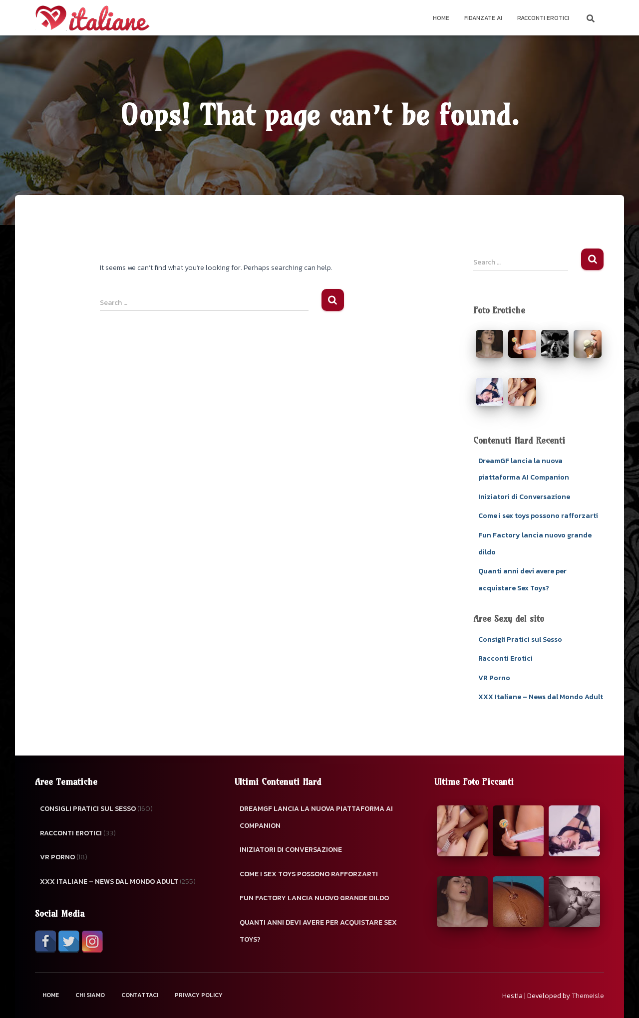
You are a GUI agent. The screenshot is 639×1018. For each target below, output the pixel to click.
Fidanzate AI (483, 17)
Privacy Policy (199, 995)
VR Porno (494, 678)
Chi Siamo (90, 995)
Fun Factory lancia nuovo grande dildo (314, 898)
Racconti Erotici (543, 17)
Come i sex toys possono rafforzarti (538, 515)
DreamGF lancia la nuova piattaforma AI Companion (316, 817)
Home (441, 17)
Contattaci (139, 995)
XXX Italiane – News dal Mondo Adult (540, 697)
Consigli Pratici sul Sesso (520, 639)
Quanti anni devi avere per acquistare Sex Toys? (318, 931)
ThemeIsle (588, 996)
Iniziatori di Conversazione (524, 497)
